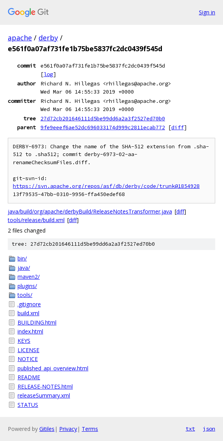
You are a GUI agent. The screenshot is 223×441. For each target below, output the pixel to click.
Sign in (207, 12)
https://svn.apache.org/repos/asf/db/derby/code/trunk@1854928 (106, 186)
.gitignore (29, 304)
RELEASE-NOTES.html (45, 386)
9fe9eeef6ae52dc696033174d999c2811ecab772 (102, 127)
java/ (24, 267)
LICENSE (28, 350)
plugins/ (27, 286)
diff (177, 127)
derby (48, 37)
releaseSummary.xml (44, 395)
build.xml (28, 313)
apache (20, 37)
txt (190, 428)
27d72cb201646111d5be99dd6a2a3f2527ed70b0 (102, 118)
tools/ (25, 295)
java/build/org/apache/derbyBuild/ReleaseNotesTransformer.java (90, 211)
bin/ (22, 258)
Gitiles (46, 428)
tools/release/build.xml (36, 220)
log (48, 74)
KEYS (24, 340)
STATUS (28, 404)
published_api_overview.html (53, 368)
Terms (90, 428)
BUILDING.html (37, 322)
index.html (30, 331)
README (29, 377)
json (209, 428)
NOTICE (28, 359)
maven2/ (29, 276)
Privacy (68, 428)
